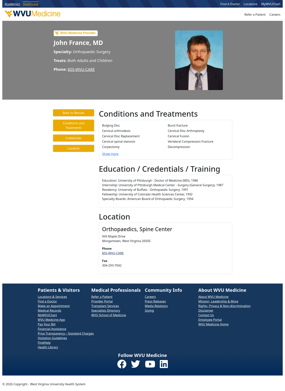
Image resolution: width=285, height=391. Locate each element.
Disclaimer (206, 310)
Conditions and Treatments (73, 125)
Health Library (48, 347)
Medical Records (49, 310)
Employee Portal (210, 320)
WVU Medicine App (51, 320)
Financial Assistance (52, 329)
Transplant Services (105, 306)
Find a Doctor (47, 301)
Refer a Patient (255, 14)
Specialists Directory (105, 310)
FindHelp (44, 343)
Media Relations (156, 306)
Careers (274, 14)
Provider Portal (102, 301)
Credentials (73, 138)
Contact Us (206, 315)
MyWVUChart (270, 4)
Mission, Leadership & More (218, 301)
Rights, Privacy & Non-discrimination (224, 306)
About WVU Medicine (213, 297)
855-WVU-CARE (81, 69)
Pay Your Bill (46, 324)
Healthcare (30, 4)
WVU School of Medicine (108, 315)
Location (73, 148)
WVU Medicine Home (213, 324)
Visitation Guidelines (52, 338)
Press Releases (155, 301)
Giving (149, 310)
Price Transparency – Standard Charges (66, 333)
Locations (250, 4)
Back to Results (73, 113)
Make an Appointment (54, 306)
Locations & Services (52, 297)
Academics (12, 4)
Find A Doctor (230, 4)
